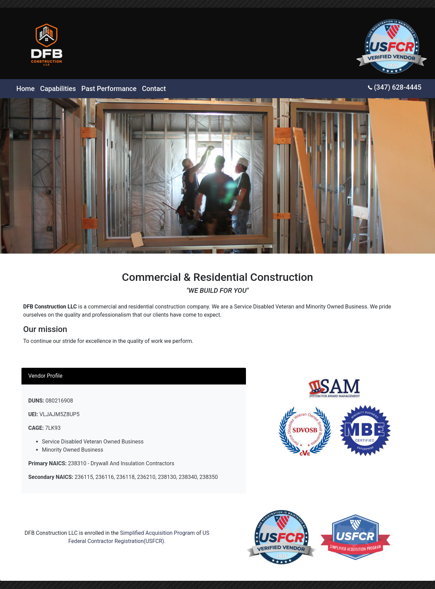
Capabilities (58, 89)
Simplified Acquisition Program (157, 533)
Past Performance (109, 89)
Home (25, 89)
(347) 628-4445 (394, 87)
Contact (154, 89)
